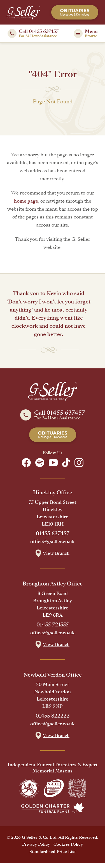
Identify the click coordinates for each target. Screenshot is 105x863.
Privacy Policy (36, 844)
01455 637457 (52, 533)
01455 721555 (52, 624)
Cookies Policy (68, 844)
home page (26, 201)
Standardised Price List (52, 851)
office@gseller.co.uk (52, 541)
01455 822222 (53, 715)
